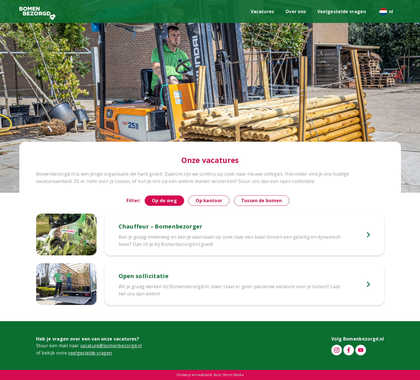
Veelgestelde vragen (341, 11)
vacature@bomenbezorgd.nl (111, 345)
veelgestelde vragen (90, 353)
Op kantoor (209, 200)
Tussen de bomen (261, 200)
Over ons (295, 11)
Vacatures (262, 11)
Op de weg (164, 200)
